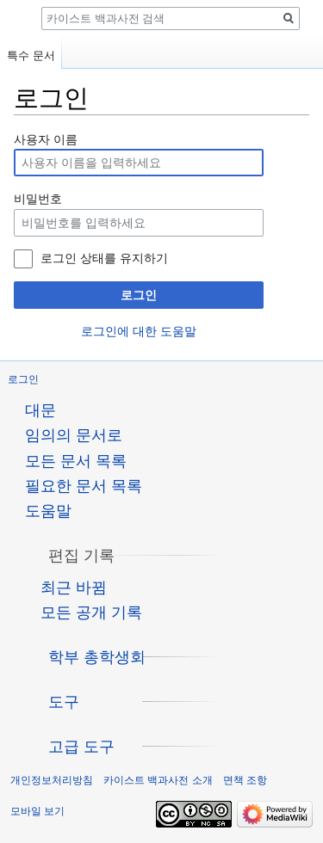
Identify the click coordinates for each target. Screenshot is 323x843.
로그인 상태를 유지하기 (104, 258)
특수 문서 (31, 55)
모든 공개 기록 (91, 612)
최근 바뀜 (73, 587)
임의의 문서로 (73, 435)
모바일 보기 (37, 811)
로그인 (139, 295)
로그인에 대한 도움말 (138, 331)
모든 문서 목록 (76, 461)
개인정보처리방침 (51, 780)
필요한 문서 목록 (83, 486)
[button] (81, 555)
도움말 (48, 511)
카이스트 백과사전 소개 (158, 780)
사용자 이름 (46, 139)
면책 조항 (245, 780)
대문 (40, 410)
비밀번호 (38, 199)
